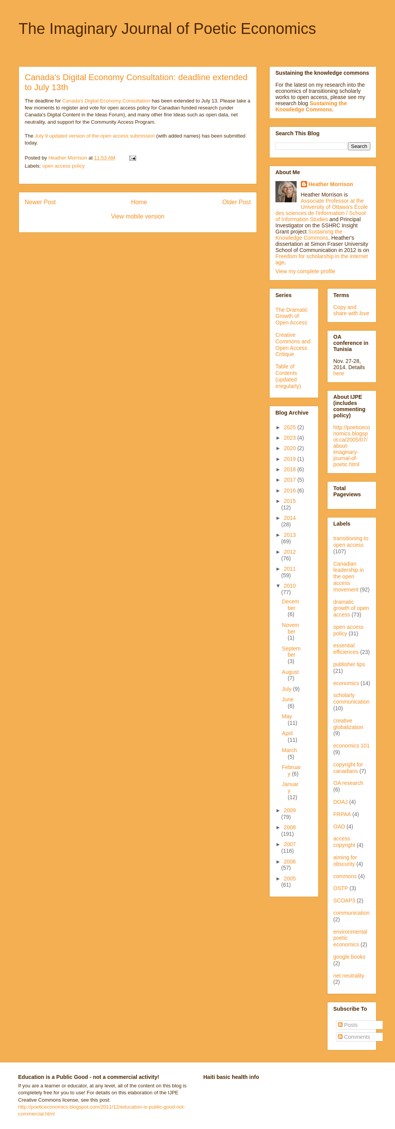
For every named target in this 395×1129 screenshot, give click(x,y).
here (338, 373)
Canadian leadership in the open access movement (348, 577)
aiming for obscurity (345, 860)
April (287, 733)
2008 (290, 827)
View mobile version (137, 216)
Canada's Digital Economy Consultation (106, 101)
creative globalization (348, 723)
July (287, 689)
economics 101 (351, 746)
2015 (290, 501)
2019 (290, 459)
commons (345, 876)
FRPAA (342, 814)
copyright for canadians (348, 767)
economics (346, 683)
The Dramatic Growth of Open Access (291, 316)
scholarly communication (351, 698)
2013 (290, 535)
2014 (290, 518)
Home (139, 202)
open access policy (63, 166)
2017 (290, 480)
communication (351, 913)
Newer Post (40, 202)
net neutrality (348, 976)
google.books (349, 957)
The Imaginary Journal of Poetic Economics (167, 28)
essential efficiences (346, 648)
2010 (290, 586)
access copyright (344, 841)
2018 (290, 469)
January (290, 787)
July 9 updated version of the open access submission (95, 136)
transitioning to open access (350, 541)
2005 (290, 878)
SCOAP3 (344, 900)
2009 (290, 810)
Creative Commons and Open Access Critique (293, 344)
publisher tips (349, 664)
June (288, 699)
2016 (290, 490)
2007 (290, 844)
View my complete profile (305, 271)
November (290, 628)
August (290, 672)
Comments (354, 1037)
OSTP (340, 888)
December (290, 604)
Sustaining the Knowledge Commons (309, 234)
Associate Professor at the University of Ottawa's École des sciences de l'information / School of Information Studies (321, 210)
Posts (348, 1025)
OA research (348, 783)
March (289, 750)
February (291, 770)
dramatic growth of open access (351, 608)
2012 (290, 552)
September (291, 651)
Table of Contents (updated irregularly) (288, 376)
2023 (290, 438)
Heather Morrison (331, 184)
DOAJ (340, 802)
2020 (290, 448)
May (287, 716)
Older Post (236, 202)
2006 (290, 862)
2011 (290, 569)
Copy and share (351, 310)
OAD (339, 826)
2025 (290, 427)
